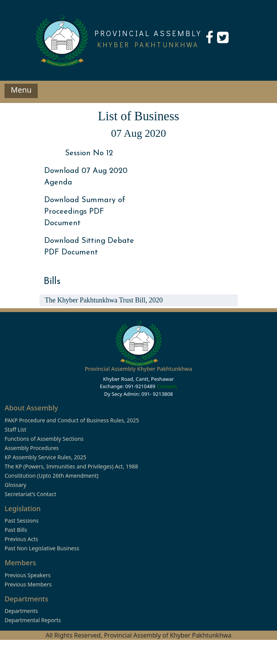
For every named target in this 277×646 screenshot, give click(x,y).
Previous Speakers (28, 575)
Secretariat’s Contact (30, 494)
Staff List (16, 429)
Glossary (15, 484)
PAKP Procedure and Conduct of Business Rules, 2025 (72, 420)
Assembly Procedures (32, 448)
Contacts (167, 386)
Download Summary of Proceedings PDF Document (84, 211)
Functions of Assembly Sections (44, 438)
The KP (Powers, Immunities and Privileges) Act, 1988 (71, 466)
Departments (21, 610)
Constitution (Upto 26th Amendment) (51, 475)
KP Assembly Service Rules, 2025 (45, 457)
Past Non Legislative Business (42, 548)
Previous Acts (21, 539)
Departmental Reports (33, 620)
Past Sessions (21, 520)
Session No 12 (89, 153)
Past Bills (16, 529)
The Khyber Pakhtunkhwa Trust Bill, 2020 (104, 300)
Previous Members (28, 584)
